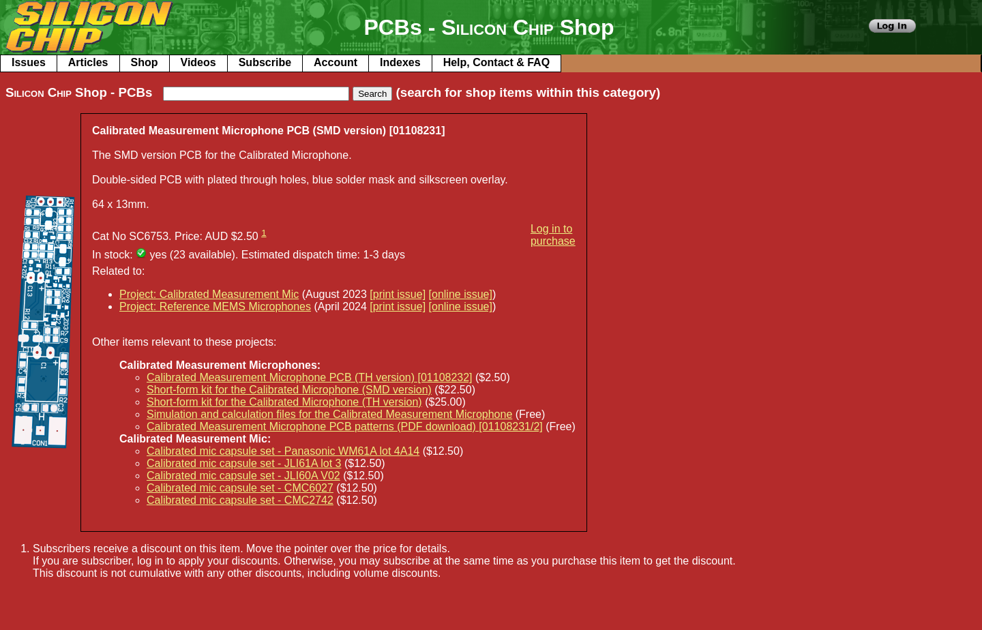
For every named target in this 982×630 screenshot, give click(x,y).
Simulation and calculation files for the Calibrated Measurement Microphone (329, 414)
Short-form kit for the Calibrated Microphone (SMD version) (289, 389)
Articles (88, 62)
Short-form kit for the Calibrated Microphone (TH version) (284, 402)
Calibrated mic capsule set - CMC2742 (240, 500)
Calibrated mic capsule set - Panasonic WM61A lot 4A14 (283, 451)
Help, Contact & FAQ (496, 62)
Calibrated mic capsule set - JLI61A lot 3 (244, 463)
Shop (144, 62)
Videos (198, 62)
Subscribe (265, 62)
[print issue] (398, 294)
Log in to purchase (553, 235)
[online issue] (460, 294)
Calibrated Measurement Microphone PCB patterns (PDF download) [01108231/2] (345, 426)
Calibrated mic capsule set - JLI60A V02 (243, 475)
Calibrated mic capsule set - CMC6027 (240, 488)
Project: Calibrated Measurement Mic (209, 294)
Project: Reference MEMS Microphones (215, 306)
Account (335, 62)
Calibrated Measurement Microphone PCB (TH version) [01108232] (310, 377)
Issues (29, 62)
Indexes (400, 62)
